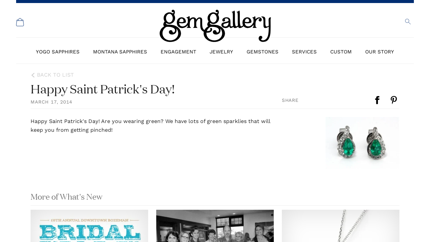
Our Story (379, 52)
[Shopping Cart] (20, 22)
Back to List (55, 75)
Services (304, 52)
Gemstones (262, 52)
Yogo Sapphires (58, 52)
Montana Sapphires (120, 52)
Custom (341, 52)
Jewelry (221, 52)
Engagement (178, 52)
